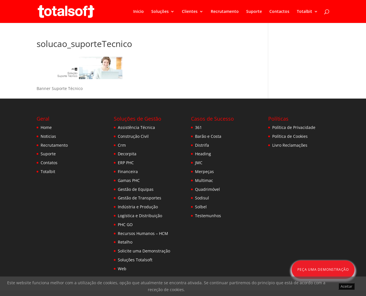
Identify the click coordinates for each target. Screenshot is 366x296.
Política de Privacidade (293, 127)
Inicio (138, 11)
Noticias (48, 136)
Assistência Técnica (136, 127)
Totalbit (304, 11)
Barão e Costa (208, 136)
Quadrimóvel (207, 189)
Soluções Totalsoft (135, 259)
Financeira (128, 171)
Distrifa (202, 145)
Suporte (254, 11)
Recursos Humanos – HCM (143, 233)
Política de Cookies (290, 136)
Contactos (279, 11)
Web (122, 268)
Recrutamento (225, 11)
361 (198, 127)
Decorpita (127, 153)
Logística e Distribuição (140, 215)
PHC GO (125, 224)
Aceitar (346, 286)
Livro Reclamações (289, 145)
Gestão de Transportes (139, 198)
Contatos (49, 162)
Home (46, 127)
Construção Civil (133, 136)
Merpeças (204, 171)
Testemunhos (208, 215)
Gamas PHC (129, 180)
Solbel (201, 206)
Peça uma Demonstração (323, 269)
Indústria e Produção (138, 206)
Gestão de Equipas (136, 189)
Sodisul (202, 198)
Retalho (125, 242)
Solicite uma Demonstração (144, 251)
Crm (122, 145)
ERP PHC (126, 162)
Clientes (190, 11)
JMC (198, 162)
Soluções (160, 11)
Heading (203, 153)
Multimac (204, 180)
